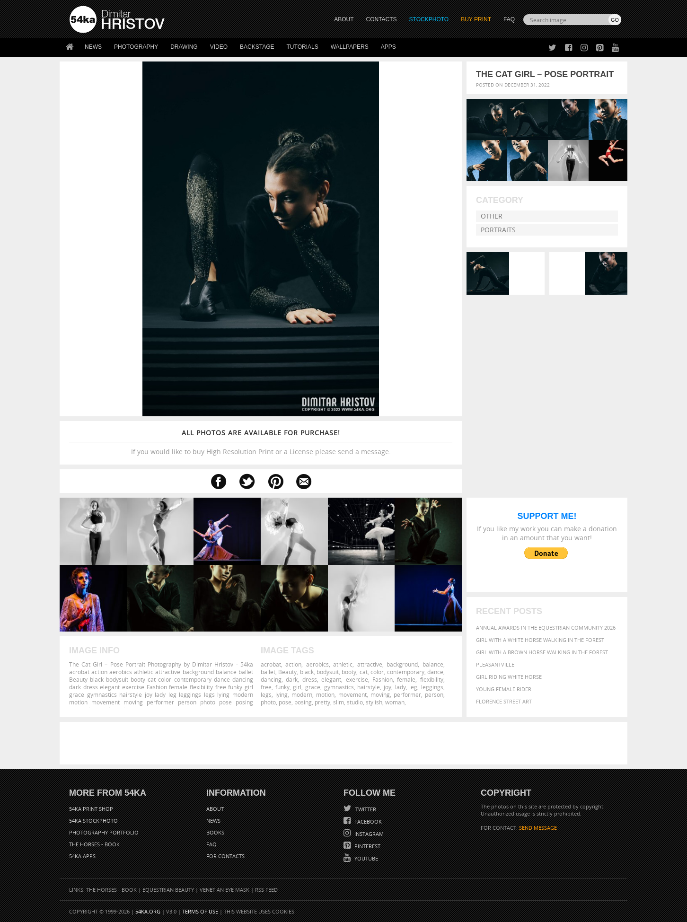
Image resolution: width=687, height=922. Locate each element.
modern (301, 694)
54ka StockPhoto (93, 820)
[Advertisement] (345, 743)
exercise (357, 679)
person (434, 694)
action (293, 664)
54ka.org (147, 911)
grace (312, 687)
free (266, 687)
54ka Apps (82, 856)
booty (349, 672)
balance (433, 664)
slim (338, 702)
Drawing (184, 47)
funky (282, 687)
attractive (369, 664)
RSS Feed (266, 889)
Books (215, 832)
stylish (374, 702)
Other (491, 215)
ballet (268, 672)
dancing (271, 679)
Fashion (382, 679)
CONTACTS (381, 19)
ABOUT (343, 19)
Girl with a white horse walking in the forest (540, 639)
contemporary (405, 672)
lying (281, 694)
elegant (331, 679)
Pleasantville (495, 664)
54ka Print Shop (91, 808)
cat (364, 672)
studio (355, 702)
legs (266, 694)
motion (325, 694)
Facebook (367, 821)
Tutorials (302, 47)
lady (400, 687)
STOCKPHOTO (429, 19)
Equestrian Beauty (168, 889)
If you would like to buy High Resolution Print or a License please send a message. (260, 442)
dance (435, 672)
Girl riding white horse (509, 676)
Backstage (257, 47)
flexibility (431, 679)
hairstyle (368, 687)
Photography (136, 47)
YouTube (365, 858)
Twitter (365, 809)
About (215, 808)
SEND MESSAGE (538, 827)
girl (297, 687)
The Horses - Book (94, 844)
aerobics (317, 664)
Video (219, 47)
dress (309, 679)
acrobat (271, 664)
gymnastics (339, 687)
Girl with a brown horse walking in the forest (542, 652)
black (307, 672)
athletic (342, 664)
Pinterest (366, 846)
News (93, 47)
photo (268, 702)
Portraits (498, 229)
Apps (388, 47)
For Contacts (225, 856)
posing (303, 702)
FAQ (509, 19)
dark (292, 679)
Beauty (287, 672)
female (406, 679)
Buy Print (476, 19)
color (377, 672)
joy (387, 687)
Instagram (368, 833)
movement (352, 694)
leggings (432, 687)
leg (413, 687)
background (402, 664)
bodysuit (328, 672)
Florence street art (504, 701)
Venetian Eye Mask (224, 889)
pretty (322, 702)
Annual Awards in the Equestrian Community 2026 (546, 627)
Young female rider (503, 689)
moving (380, 694)
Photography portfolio (104, 832)
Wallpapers (350, 47)
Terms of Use (200, 911)
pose (285, 702)
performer (407, 694)
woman (395, 702)
